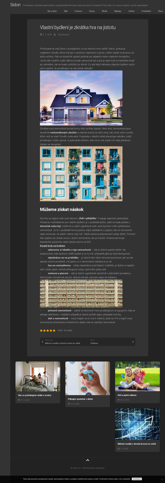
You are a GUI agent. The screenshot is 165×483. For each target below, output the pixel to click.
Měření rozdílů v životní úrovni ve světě (137, 445)
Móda (119, 12)
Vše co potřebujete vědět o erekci (34, 397)
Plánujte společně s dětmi (80, 401)
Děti (93, 12)
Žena (157, 12)
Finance (101, 12)
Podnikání (147, 12)
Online (137, 12)
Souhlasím (137, 479)
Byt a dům (83, 12)
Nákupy (128, 12)
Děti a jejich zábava (127, 397)
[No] (161, 479)
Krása (110, 12)
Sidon (21, 5)
